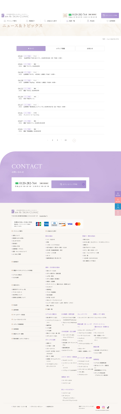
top (103, 39)
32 (66, 140)
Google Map (43, 216)
